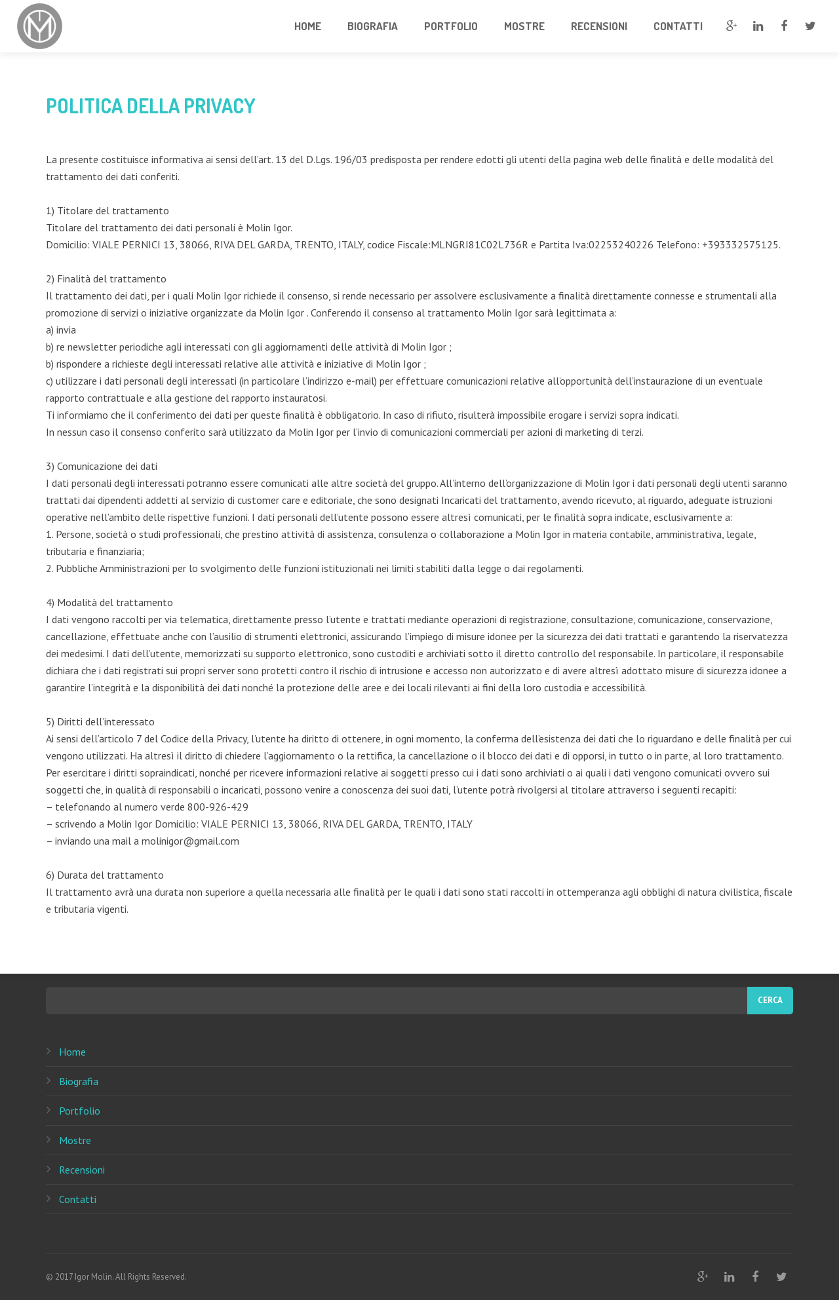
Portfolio (79, 1110)
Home (72, 1051)
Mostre (75, 1140)
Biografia (78, 1081)
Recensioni (82, 1169)
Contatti (77, 1199)
